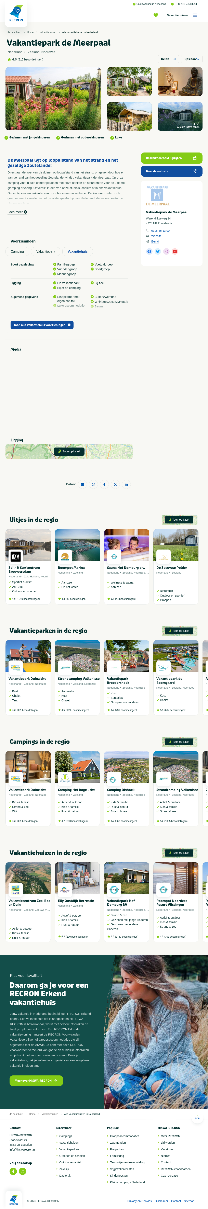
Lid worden (168, 1142)
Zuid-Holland (31, 576)
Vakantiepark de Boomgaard (169, 681)
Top (197, 1117)
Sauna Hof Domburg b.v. (126, 568)
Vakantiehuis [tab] (78, 251)
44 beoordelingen (125, 599)
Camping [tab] (17, 251)
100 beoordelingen (77, 936)
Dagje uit (64, 1175)
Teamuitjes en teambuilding (127, 1162)
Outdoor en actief (70, 1162)
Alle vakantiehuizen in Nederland (80, 32)
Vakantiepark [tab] (45, 251)
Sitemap (189, 1201)
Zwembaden (118, 1142)
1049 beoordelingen (28, 599)
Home (30, 32)
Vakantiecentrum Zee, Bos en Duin (29, 903)
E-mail (155, 241)
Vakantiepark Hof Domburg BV (121, 903)
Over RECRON (170, 1136)
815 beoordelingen (30, 59)
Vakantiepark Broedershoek (118, 681)
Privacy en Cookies (139, 1201)
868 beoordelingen (126, 821)
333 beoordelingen (77, 821)
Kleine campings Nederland (127, 1182)
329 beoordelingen (27, 710)
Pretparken (117, 1149)
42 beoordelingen (76, 599)
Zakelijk (64, 1169)
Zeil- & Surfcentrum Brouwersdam (24, 570)
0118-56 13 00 (160, 230)
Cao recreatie (169, 1175)
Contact (166, 1162)
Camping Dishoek (120, 790)
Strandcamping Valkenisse (79, 679)
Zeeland (78, 572)
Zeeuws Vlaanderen (46, 909)
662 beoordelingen (175, 710)
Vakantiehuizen (183, 15)
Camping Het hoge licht (76, 790)
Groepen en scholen (72, 1155)
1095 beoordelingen (77, 710)
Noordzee (46, 576)
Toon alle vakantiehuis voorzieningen (42, 325)
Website (156, 236)
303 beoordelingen (175, 936)
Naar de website (171, 171)
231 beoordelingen (126, 710)
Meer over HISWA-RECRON (36, 1081)
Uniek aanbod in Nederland (149, 4)
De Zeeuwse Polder (171, 568)
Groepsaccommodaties (124, 1136)
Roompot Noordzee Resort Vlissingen (171, 903)
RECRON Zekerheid (184, 4)
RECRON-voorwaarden (176, 1169)
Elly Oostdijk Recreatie (76, 901)
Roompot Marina (71, 568)
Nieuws (165, 1155)
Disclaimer (161, 1201)
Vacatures (167, 1149)
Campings (65, 1136)
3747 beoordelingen (127, 936)
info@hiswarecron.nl (22, 1149)
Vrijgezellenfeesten (122, 1169)
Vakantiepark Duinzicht (27, 679)
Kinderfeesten (119, 1175)
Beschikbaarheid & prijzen (171, 158)
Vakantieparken (69, 1149)
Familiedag (117, 1155)
